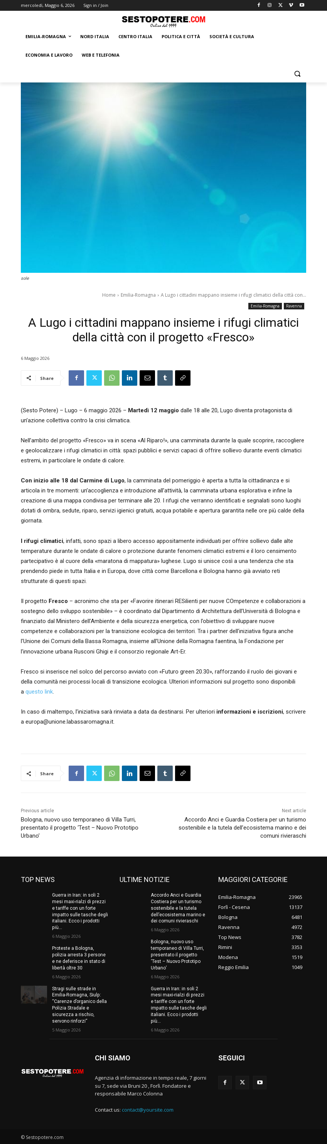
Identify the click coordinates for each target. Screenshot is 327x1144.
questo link (39, 691)
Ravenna (294, 306)
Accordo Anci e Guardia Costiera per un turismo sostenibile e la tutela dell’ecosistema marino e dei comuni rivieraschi (242, 827)
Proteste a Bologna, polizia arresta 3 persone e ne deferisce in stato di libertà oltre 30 (78, 958)
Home (109, 295)
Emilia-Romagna (138, 295)
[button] (297, 74)
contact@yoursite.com (148, 1109)
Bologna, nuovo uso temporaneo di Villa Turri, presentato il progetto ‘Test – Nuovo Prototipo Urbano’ (79, 827)
